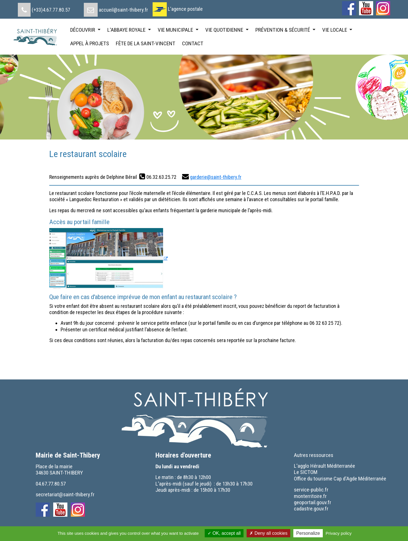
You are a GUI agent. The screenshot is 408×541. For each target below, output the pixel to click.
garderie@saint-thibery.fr (216, 177)
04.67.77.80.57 (51, 483)
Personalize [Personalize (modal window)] (308, 533)
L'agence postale (185, 9)
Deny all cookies (268, 533)
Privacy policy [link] (339, 533)
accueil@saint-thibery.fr (123, 10)
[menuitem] (44, 7)
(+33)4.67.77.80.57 (51, 10)
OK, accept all (224, 533)
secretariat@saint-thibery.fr (65, 494)
